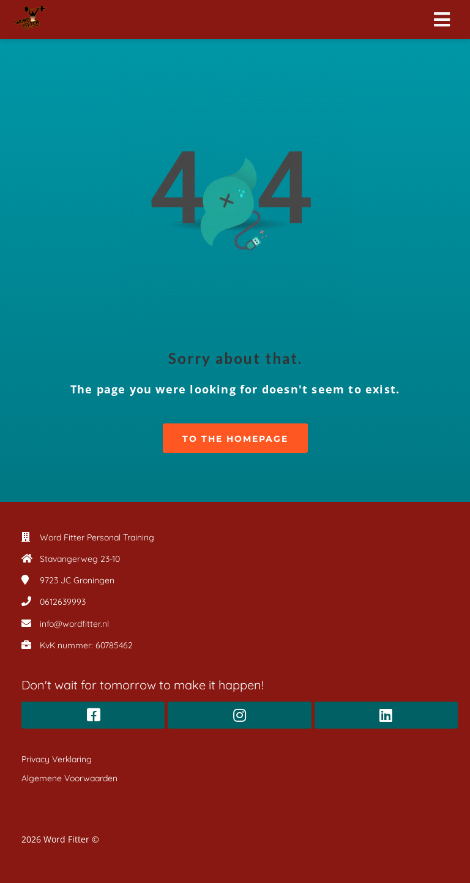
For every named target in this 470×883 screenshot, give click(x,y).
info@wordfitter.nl (74, 623)
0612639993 (63, 601)
